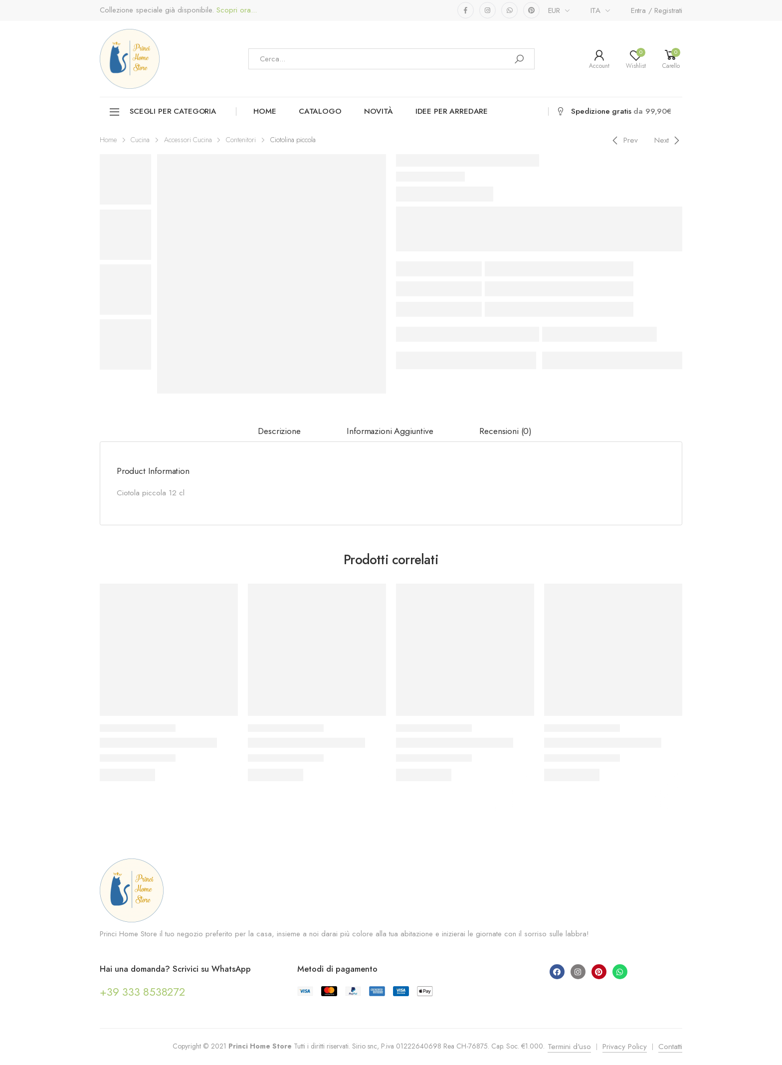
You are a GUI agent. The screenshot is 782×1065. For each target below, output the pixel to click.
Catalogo (320, 111)
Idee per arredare (451, 111)
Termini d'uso (569, 1046)
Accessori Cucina (188, 140)
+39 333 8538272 (142, 992)
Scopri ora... (235, 10)
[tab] (279, 431)
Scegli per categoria (162, 112)
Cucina (140, 140)
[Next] (668, 140)
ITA (595, 10)
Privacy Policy (624, 1046)
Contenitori (241, 140)
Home (264, 111)
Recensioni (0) (505, 431)
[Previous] (623, 140)
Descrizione (279, 431)
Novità (378, 111)
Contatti (670, 1046)
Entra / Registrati (656, 10)
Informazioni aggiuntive (390, 431)
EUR (554, 10)
